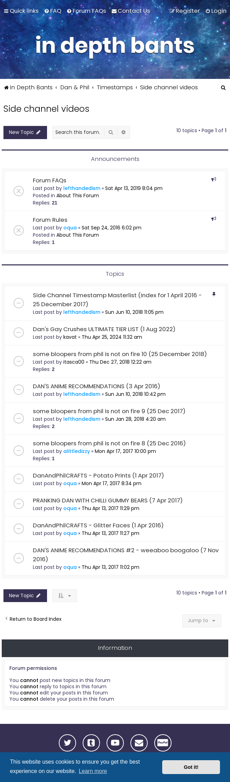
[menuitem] (52, 11)
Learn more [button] (93, 771)
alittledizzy (76, 451)
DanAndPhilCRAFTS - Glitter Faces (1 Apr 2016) (98, 525)
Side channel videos (46, 109)
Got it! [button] (191, 767)
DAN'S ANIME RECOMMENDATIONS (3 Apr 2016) (96, 386)
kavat (70, 337)
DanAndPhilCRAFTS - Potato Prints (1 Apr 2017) (98, 475)
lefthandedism (81, 188)
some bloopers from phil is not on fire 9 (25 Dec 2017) (109, 411)
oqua (70, 227)
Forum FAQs (49, 180)
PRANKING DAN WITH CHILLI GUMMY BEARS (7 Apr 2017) (108, 500)
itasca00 (73, 361)
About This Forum (77, 195)
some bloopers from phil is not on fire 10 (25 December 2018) (120, 354)
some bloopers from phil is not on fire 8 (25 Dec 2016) (109, 443)
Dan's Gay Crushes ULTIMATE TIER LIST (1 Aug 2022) (104, 329)
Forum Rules (50, 220)
